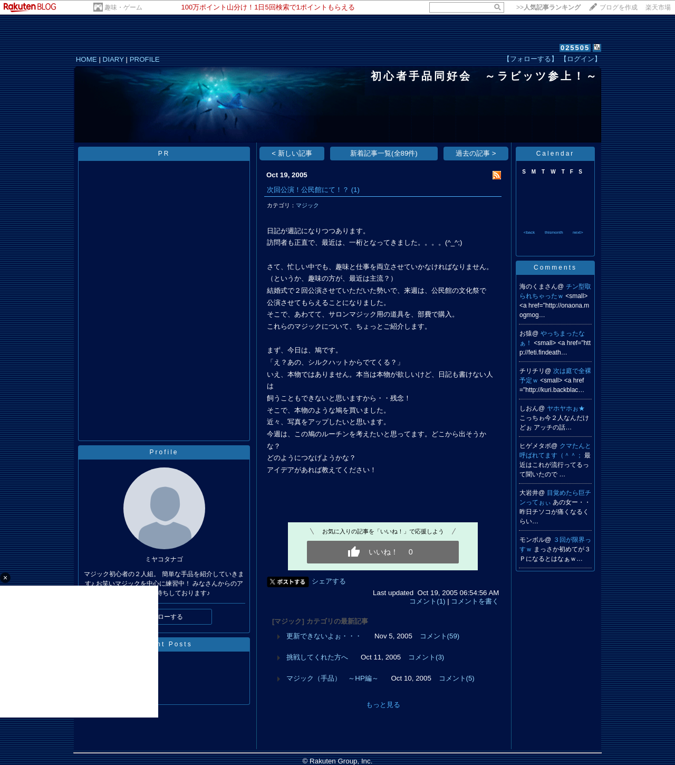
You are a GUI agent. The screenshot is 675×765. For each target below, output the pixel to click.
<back (529, 232)
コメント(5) (457, 678)
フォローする (164, 616)
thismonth (554, 232)
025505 (575, 48)
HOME (86, 59)
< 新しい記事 (292, 153)
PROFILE (145, 59)
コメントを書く (475, 601)
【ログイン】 (580, 59)
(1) (355, 190)
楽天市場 (658, 7)
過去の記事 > (476, 153)
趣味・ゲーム (123, 7)
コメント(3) (426, 657)
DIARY (113, 59)
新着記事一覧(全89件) (384, 153)
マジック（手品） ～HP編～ (332, 678)
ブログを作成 (619, 7)
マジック (307, 205)
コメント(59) (440, 636)
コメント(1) (427, 601)
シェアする (329, 581)
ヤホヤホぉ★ (566, 408)
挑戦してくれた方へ (317, 657)
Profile (163, 452)
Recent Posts (164, 644)
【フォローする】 (530, 59)
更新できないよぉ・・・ (324, 636)
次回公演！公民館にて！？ (308, 190)
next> (578, 232)
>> (548, 7)
